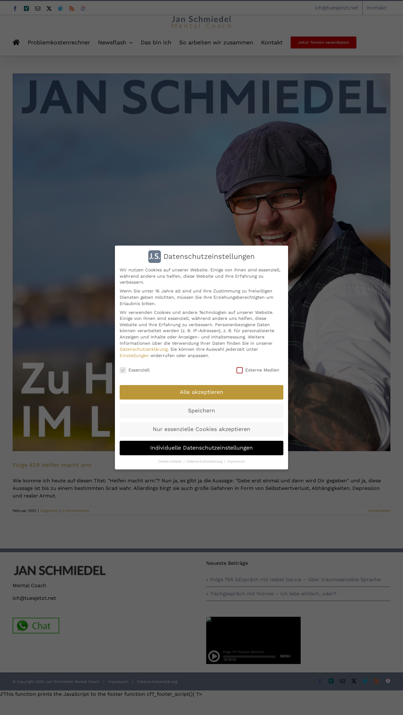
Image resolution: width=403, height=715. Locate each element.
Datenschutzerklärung (143, 348)
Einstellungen (134, 355)
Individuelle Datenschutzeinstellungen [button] (201, 447)
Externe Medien (257, 370)
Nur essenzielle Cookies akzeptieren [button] (201, 429)
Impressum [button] (236, 461)
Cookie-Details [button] (170, 461)
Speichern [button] (201, 410)
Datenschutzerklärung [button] (205, 461)
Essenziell (135, 370)
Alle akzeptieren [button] (201, 392)
